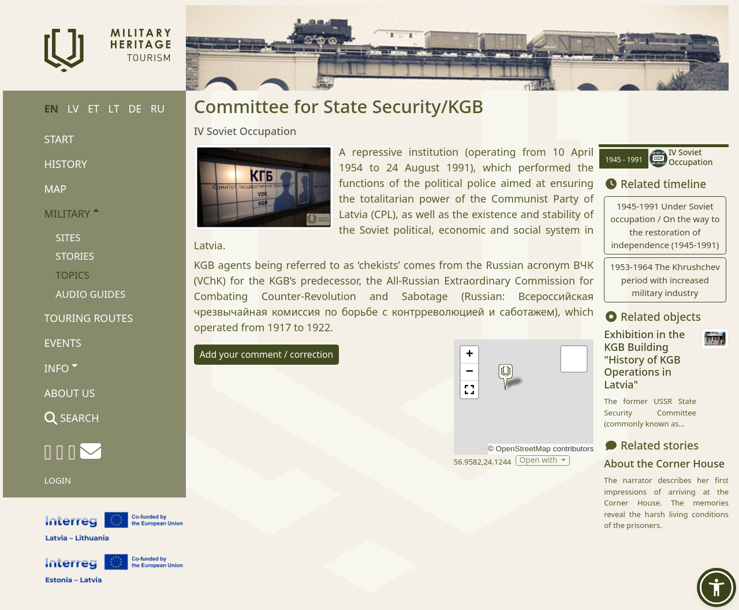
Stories (74, 256)
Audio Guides (90, 294)
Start (59, 139)
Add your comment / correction (267, 354)
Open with (539, 460)
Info (60, 367)
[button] (505, 377)
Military (71, 212)
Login (58, 480)
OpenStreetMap (523, 448)
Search (71, 418)
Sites (67, 237)
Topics (72, 275)
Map (55, 189)
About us (69, 393)
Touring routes (88, 318)
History (65, 164)
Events (62, 343)
